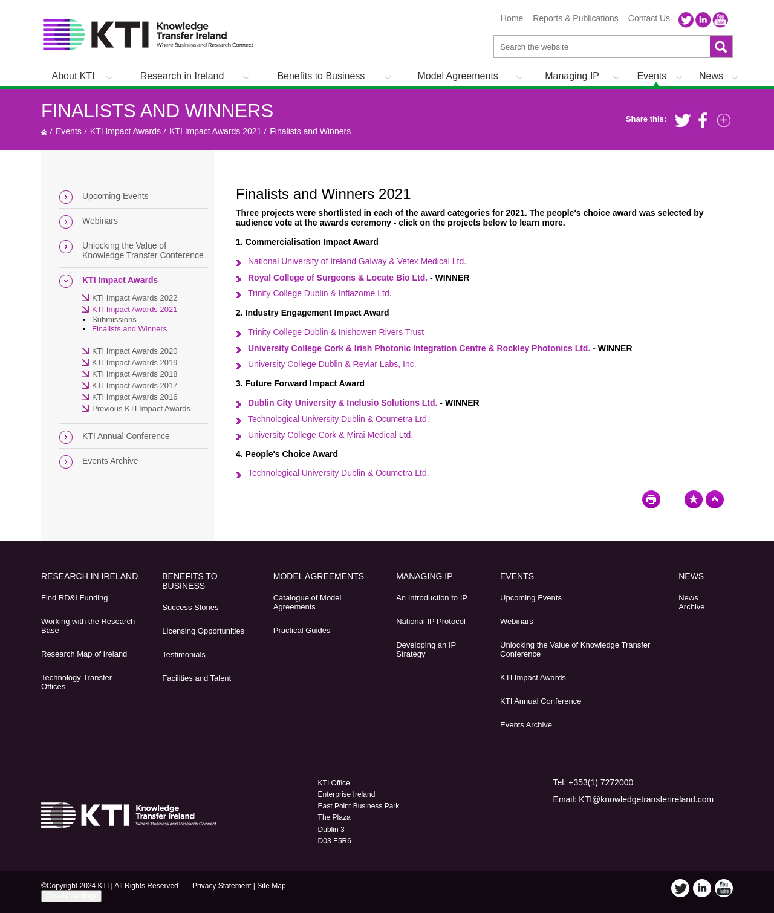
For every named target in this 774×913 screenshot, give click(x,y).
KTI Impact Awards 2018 (134, 374)
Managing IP (572, 76)
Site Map (271, 886)
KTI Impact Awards (125, 131)
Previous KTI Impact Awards (141, 408)
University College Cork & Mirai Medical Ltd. (331, 435)
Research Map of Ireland (84, 653)
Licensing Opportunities (203, 630)
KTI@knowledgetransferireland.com (646, 799)
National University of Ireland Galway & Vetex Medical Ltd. (357, 261)
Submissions (114, 319)
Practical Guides (302, 630)
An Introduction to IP (431, 597)
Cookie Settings (71, 896)
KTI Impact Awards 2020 (134, 351)
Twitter (686, 20)
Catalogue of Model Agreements (307, 602)
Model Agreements (457, 76)
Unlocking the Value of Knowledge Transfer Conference (143, 250)
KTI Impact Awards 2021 (215, 131)
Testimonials (184, 654)
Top (715, 499)
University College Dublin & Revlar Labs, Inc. (332, 364)
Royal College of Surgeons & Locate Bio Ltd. (338, 277)
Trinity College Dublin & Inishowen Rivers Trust (336, 332)
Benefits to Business (321, 76)
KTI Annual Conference (126, 436)
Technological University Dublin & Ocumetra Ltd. (338, 419)
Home (512, 18)
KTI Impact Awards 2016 (134, 396)
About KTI (73, 76)
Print (651, 499)
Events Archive (110, 461)
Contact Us (649, 18)
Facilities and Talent (196, 678)
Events (651, 76)
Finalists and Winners (157, 111)
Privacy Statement (221, 886)
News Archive (691, 602)
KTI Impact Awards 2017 (134, 385)
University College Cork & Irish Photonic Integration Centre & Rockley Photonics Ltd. (419, 348)
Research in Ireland (182, 76)
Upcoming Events (115, 196)
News (711, 76)
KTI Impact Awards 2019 (134, 362)
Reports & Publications (576, 18)
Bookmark (694, 499)
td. (320, 293)
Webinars (100, 221)
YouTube (720, 20)
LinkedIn (703, 20)
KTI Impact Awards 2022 (134, 297)
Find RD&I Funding (74, 597)
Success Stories (190, 607)
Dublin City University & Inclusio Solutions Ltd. (342, 403)
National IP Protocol (431, 621)
